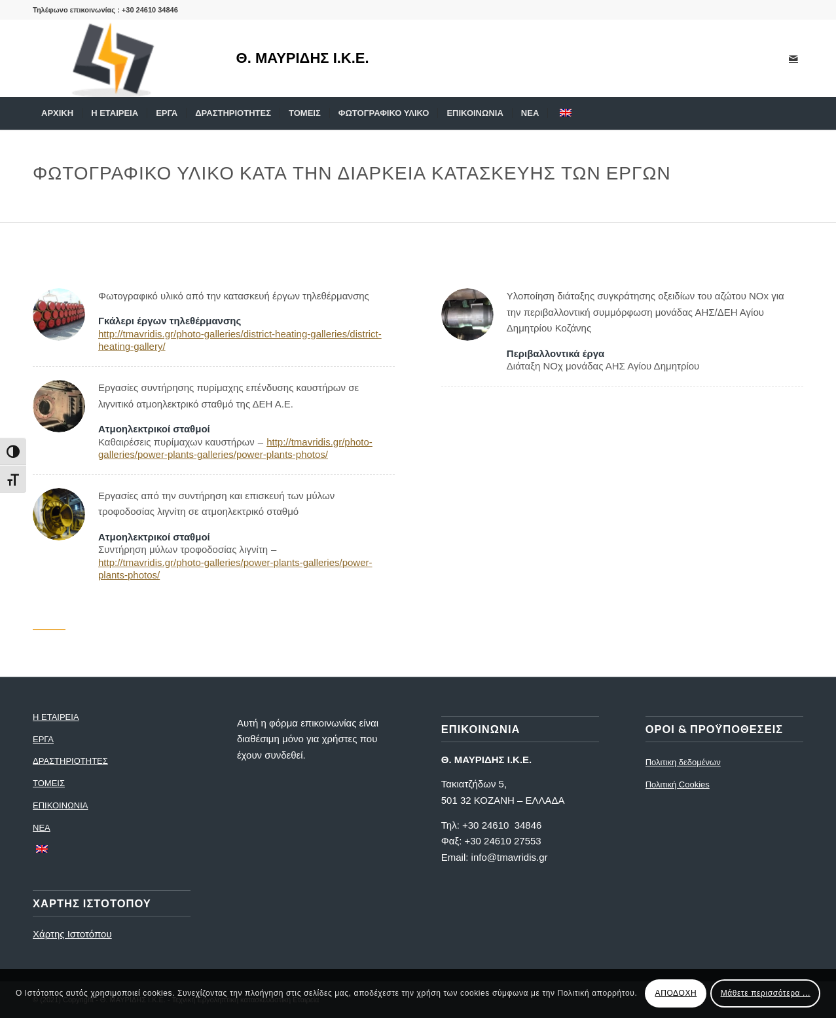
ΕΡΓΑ (43, 739)
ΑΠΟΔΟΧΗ (676, 993)
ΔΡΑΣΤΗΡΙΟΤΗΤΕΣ (70, 761)
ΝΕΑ (41, 828)
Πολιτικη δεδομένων (683, 762)
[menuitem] (57, 113)
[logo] (121, 58)
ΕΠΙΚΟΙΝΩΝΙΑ (60, 805)
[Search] (794, 113)
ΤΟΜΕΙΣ (49, 783)
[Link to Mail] (793, 58)
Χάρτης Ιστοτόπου (72, 933)
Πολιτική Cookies (677, 784)
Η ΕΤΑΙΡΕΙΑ (56, 717)
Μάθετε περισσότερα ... (765, 993)
